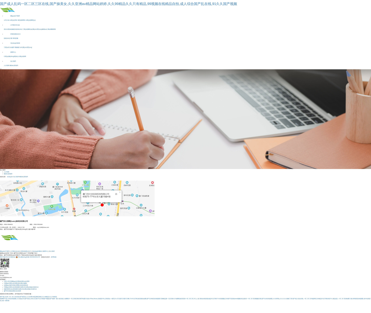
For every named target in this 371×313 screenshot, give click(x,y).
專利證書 (15, 38)
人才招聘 (6, 65)
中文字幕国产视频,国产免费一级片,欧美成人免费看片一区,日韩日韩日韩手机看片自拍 (63, 298)
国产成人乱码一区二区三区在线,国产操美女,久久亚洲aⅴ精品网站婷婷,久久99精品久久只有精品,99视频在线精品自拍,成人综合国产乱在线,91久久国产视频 (118, 4)
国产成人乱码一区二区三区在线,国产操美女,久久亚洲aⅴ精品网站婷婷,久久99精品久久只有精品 (28, 296)
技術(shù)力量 (8, 38)
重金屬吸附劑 (52, 29)
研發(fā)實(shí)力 (26, 251)
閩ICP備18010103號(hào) (7, 257)
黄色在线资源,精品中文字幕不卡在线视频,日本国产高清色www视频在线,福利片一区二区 (226, 298)
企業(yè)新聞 (22, 56)
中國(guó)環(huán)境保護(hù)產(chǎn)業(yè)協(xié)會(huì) (21, 287)
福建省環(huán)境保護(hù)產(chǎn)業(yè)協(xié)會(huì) (20, 289)
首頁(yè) (9, 176)
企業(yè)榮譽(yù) (31, 20)
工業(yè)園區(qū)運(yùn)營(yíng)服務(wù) (35, 29)
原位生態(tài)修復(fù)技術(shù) (13, 29)
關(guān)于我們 (4, 251)
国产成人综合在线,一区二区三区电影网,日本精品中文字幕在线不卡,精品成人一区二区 (318, 298)
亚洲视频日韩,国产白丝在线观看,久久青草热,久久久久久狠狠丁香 (272, 298)
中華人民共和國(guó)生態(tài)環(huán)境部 (16, 281)
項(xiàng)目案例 (37, 251)
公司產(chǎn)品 (15, 251)
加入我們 (16, 176)
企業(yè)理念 (13, 20)
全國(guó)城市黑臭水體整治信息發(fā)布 (16, 285)
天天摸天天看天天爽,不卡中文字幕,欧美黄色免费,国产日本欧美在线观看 (138, 298)
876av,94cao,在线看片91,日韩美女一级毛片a (103, 298)
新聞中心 (45, 251)
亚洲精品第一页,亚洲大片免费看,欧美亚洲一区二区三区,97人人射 (180, 298)
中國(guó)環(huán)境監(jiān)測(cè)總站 (15, 283)
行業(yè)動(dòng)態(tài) (11, 56)
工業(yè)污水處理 (9, 47)
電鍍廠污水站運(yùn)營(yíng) (23, 47)
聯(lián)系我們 (14, 65)
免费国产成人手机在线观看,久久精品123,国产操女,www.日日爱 (19, 298)
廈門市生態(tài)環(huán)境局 (12, 291)
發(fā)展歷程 (21, 20)
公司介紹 (6, 20)
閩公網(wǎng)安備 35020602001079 (29, 257)
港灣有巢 (53, 257)
